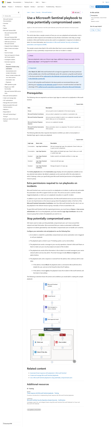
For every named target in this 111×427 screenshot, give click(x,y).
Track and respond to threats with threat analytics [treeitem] (12, 56)
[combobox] (11, 16)
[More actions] (82, 12)
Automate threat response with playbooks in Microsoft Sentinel (48, 373)
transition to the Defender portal (47, 84)
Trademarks (69, 422)
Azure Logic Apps (33, 61)
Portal (92, 6)
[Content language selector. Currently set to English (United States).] (9, 418)
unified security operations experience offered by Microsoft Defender (59, 87)
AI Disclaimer (5, 422)
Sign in (107, 2)
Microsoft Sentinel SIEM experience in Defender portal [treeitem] (12, 38)
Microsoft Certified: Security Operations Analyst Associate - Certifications (46, 400)
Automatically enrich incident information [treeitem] (11, 72)
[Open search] (103, 2)
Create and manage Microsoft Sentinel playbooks (44, 375)
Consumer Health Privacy (47, 422)
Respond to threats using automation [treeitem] (12, 67)
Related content (95, 21)
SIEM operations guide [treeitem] (10, 84)
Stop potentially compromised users (98, 18)
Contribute (29, 422)
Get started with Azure (102, 6)
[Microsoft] (3, 2)
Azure (33, 12)
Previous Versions (15, 422)
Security (38, 12)
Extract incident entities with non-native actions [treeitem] (13, 76)
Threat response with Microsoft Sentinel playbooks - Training (43, 393)
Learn (28, 12)
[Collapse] (19, 12)
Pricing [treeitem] (5, 116)
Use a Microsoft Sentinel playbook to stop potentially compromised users (51, 377)
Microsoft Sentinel (46, 12)
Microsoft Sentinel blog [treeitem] (9, 114)
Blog (22, 422)
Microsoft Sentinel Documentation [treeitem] (8, 20)
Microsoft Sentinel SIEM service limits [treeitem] (13, 92)
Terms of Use (60, 422)
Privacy (36, 422)
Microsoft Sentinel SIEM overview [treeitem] (11, 34)
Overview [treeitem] (8, 64)
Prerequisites (94, 15)
